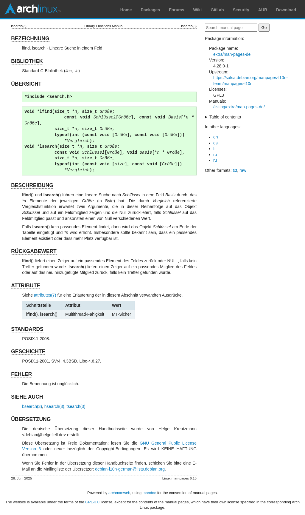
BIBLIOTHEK (27, 61)
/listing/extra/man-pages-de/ (239, 106)
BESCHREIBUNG (32, 185)
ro (215, 154)
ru (215, 160)
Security (241, 9)
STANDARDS (27, 329)
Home (126, 9)
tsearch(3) (76, 406)
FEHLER (21, 374)
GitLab (217, 9)
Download (286, 9)
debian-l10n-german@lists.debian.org (130, 469)
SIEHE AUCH (27, 397)
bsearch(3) (32, 406)
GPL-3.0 (92, 502)
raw (242, 170)
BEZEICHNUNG (30, 38)
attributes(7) (45, 295)
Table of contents (225, 117)
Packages (150, 9)
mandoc (149, 493)
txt (235, 170)
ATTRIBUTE (25, 286)
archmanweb (119, 493)
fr (214, 148)
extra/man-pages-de (231, 54)
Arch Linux (32, 9)
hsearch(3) (54, 406)
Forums (176, 9)
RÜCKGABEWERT (34, 251)
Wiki (197, 9)
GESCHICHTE (28, 351)
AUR (262, 9)
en (215, 137)
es (215, 143)
